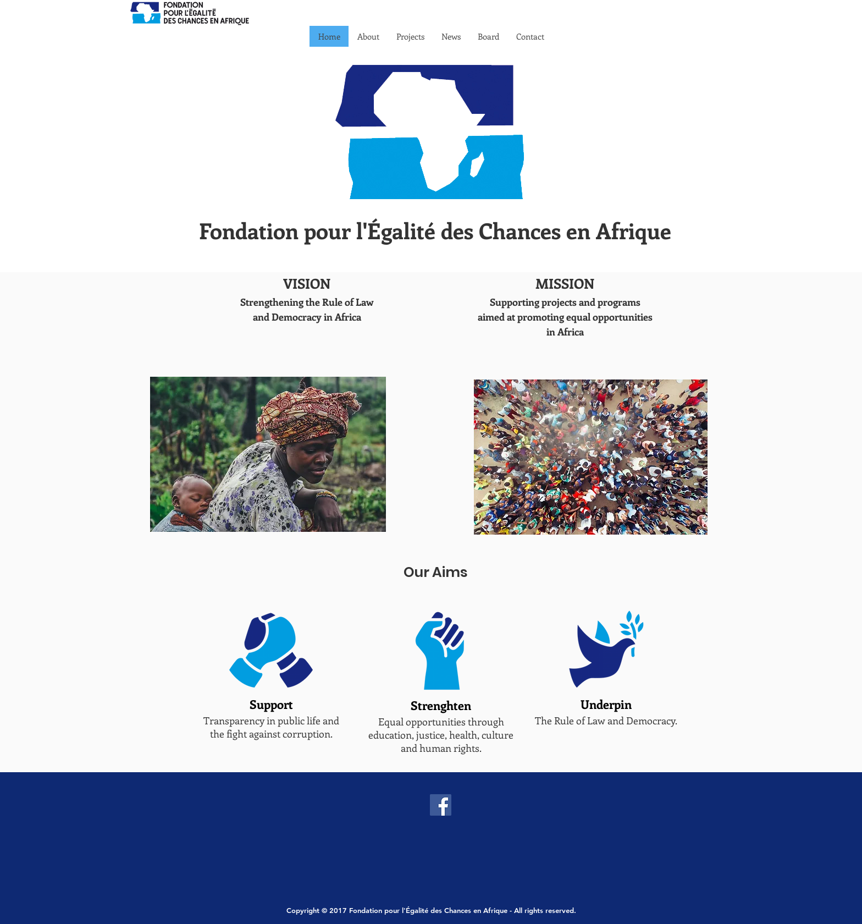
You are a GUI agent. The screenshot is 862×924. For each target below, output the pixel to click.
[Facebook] (440, 805)
